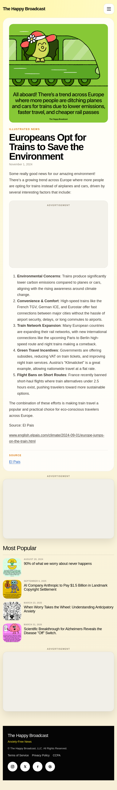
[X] (25, 766)
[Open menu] (109, 9)
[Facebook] (37, 766)
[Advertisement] (58, 236)
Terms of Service (18, 755)
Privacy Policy (41, 755)
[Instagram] (12, 766)
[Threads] (50, 766)
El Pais (14, 462)
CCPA (56, 755)
